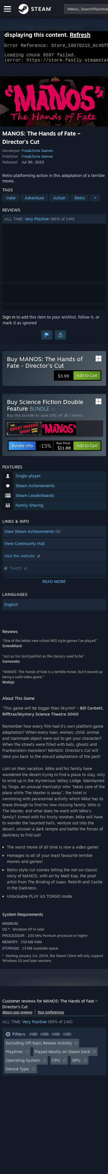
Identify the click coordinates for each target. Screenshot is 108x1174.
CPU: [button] (56, 1063)
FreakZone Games (37, 154)
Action (59, 201)
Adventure (34, 201)
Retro (80, 201)
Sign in (9, 320)
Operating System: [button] (23, 1063)
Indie (11, 201)
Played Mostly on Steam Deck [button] (62, 1055)
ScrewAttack (12, 649)
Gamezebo (11, 665)
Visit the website (22, 559)
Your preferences (50, 1015)
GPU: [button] (76, 1063)
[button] (54, 222)
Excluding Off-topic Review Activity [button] (39, 1046)
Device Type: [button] (18, 1072)
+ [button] (95, 201)
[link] (55, 449)
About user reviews (17, 1015)
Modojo (8, 685)
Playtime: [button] (14, 1055)
